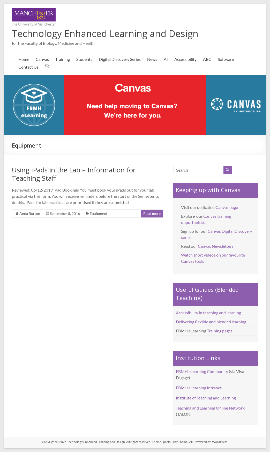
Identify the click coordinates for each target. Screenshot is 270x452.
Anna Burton (29, 213)
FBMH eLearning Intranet (199, 387)
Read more (152, 213)
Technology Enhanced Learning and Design (105, 33)
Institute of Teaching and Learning (206, 397)
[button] (47, 67)
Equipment (98, 213)
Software (226, 59)
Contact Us (28, 66)
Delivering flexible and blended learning (211, 321)
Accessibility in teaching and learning (208, 312)
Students (84, 59)
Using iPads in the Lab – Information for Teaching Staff (74, 174)
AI (166, 59)
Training (62, 59)
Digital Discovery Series (120, 59)
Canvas (42, 59)
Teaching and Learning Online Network (210, 407)
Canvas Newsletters (216, 246)
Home (23, 59)
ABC (207, 59)
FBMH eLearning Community (202, 371)
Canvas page (226, 207)
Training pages (220, 330)
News (152, 59)
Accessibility (185, 59)
